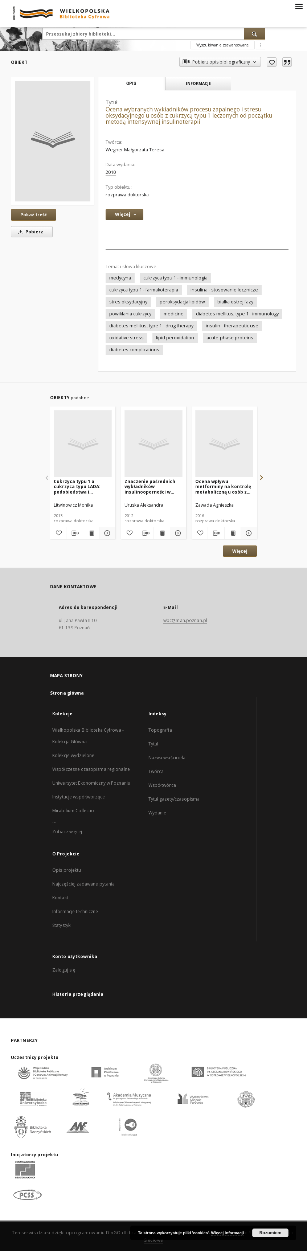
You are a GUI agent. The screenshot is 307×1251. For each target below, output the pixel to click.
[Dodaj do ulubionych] (272, 62)
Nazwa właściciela (167, 758)
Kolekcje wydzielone (73, 755)
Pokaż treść (33, 215)
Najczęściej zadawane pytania (83, 884)
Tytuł (153, 744)
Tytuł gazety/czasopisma (174, 799)
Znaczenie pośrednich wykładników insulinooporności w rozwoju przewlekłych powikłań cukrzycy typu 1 (153, 486)
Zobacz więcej (67, 832)
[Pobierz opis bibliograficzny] (74, 533)
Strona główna (67, 693)
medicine (174, 314)
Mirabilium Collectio (73, 811)
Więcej (239, 551)
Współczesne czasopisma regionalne (91, 769)
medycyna (120, 278)
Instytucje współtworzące (78, 797)
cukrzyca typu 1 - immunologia (175, 278)
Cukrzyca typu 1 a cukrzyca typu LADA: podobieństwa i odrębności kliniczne (77, 486)
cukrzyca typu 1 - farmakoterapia (143, 290)
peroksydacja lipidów (182, 302)
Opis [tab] (131, 83)
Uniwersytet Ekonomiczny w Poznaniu (91, 783)
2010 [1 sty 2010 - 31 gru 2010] (111, 172)
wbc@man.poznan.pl (185, 620)
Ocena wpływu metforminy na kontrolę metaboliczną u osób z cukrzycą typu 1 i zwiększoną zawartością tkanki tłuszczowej (223, 486)
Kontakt (60, 898)
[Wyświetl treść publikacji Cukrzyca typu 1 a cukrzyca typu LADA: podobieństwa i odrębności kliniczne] (91, 533)
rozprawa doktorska (127, 195)
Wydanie (157, 813)
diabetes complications (134, 350)
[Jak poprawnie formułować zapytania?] (260, 45)
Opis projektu (66, 870)
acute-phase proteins (229, 338)
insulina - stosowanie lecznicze (224, 290)
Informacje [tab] (198, 83)
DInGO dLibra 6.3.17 (128, 1233)
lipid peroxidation (175, 338)
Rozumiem (270, 1232)
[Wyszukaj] (254, 34)
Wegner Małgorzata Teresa (135, 150)
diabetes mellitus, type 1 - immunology (237, 314)
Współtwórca (162, 785)
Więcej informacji (227, 1233)
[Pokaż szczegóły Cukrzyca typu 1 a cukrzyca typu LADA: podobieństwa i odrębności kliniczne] (106, 533)
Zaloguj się (63, 970)
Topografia (160, 730)
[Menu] (298, 6)
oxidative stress (126, 338)
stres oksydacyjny (128, 302)
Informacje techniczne (75, 911)
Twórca (156, 771)
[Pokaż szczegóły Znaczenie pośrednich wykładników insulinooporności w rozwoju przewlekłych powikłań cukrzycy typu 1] (177, 533)
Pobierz (29, 232)
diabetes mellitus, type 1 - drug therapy (151, 326)
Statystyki (61, 925)
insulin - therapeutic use (232, 326)
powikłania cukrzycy (130, 314)
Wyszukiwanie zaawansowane (222, 45)
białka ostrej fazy (235, 302)
